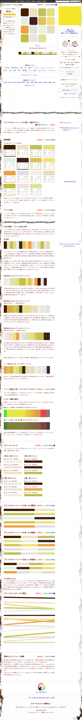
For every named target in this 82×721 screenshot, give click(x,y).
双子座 (15, 82)
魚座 (54, 82)
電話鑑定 (24, 70)
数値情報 (22, 1)
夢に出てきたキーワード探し (29, 75)
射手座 (40, 82)
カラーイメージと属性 (13, 1)
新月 (19, 70)
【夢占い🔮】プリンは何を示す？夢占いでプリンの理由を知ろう (69, 31)
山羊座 (45, 82)
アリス (36, 67)
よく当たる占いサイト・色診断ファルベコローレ (41, 712)
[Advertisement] (29, 59)
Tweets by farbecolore (70, 181)
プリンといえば (66, 122)
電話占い (30, 67)
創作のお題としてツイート (70, 90)
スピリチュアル (42, 70)
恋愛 (21, 67)
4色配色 (44, 1)
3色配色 (39, 1)
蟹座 (19, 82)
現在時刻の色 (14, 67)
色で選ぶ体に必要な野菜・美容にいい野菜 (43, 697)
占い (30, 70)
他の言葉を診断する (41, 688)
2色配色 (33, 1)
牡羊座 (5, 82)
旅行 (10, 70)
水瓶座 (50, 82)
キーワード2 (51, 70)
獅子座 (23, 82)
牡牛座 (10, 82)
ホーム (2, 1)
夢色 (15, 70)
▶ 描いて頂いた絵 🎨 (70, 93)
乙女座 (27, 82)
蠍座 (36, 82)
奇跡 (35, 70)
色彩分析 (28, 1)
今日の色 (6, 67)
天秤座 (32, 82)
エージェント (50, 67)
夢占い (5, 70)
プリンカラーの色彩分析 (70, 73)
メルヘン (42, 67)
